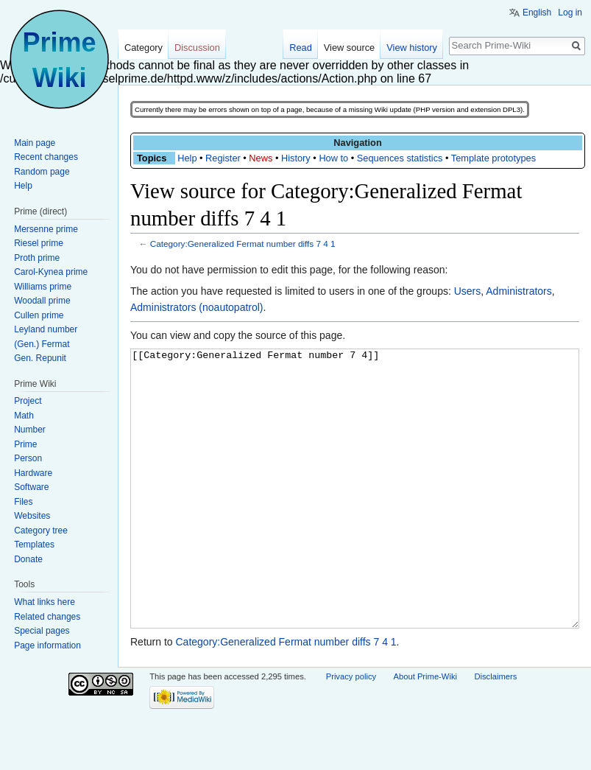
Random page (41, 172)
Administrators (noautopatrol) (196, 307)
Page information (47, 645)
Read (300, 47)
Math (24, 415)
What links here (44, 602)
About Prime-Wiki (425, 731)
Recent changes (46, 157)
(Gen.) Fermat (41, 344)
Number (30, 429)
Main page (34, 143)
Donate (28, 559)
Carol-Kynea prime (51, 272)
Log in (570, 12)
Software (31, 487)
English (537, 12)
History (296, 158)
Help (187, 158)
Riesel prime (38, 243)
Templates (34, 544)
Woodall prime (42, 300)
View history (411, 47)
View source (349, 47)
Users (467, 291)
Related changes (47, 617)
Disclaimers (495, 731)
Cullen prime (38, 315)
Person (28, 458)
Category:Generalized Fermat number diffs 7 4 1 (243, 243)
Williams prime (42, 286)
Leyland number (45, 329)
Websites (32, 516)
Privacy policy (351, 731)
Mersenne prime (46, 229)
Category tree (41, 530)
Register (223, 158)
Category (143, 47)
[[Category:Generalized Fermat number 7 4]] (354, 516)
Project (27, 401)
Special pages (41, 631)
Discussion (197, 47)
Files (23, 502)
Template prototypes (493, 158)
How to (333, 158)
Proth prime (37, 258)
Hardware (33, 473)
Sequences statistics (400, 158)
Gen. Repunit (40, 358)
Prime (25, 444)
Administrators (518, 291)
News (260, 158)
